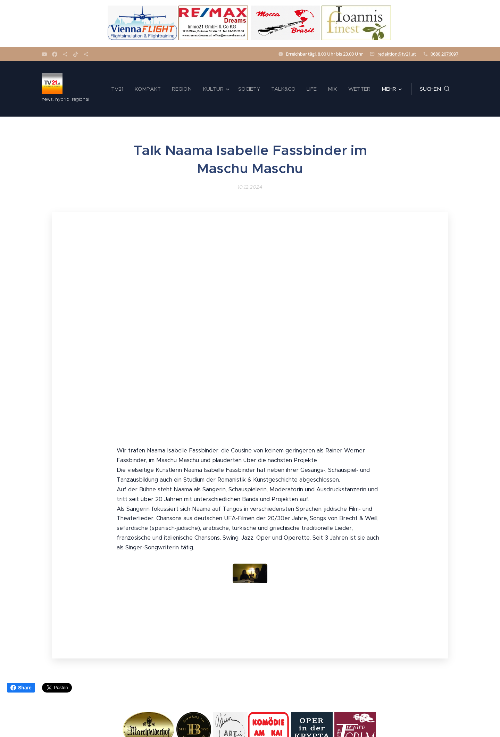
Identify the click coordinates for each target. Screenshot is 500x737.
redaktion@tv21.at (396, 54)
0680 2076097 (444, 54)
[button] (434, 89)
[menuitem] (119, 89)
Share (21, 687)
